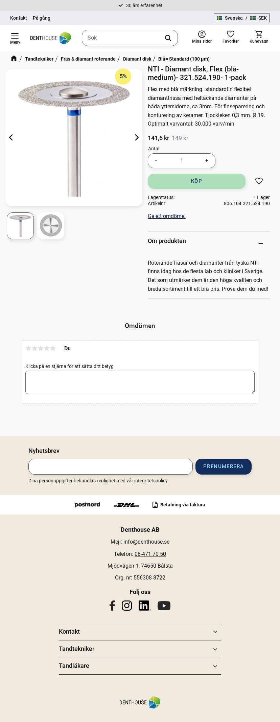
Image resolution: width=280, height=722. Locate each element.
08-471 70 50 (150, 554)
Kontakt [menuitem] (69, 631)
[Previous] (11, 137)
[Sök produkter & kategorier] (130, 38)
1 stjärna (28, 348)
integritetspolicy (150, 480)
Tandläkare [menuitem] (74, 665)
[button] (14, 38)
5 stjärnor (53, 348)
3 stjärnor (41, 348)
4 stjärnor (47, 348)
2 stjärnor (34, 348)
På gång (41, 18)
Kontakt (18, 18)
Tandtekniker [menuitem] (76, 648)
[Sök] (168, 38)
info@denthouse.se (146, 542)
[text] (158, 138)
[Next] (136, 137)
